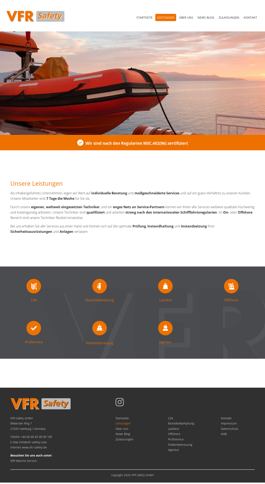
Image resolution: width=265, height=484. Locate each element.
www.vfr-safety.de (34, 449)
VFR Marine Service (23, 462)
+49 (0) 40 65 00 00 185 (36, 438)
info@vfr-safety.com (33, 443)
